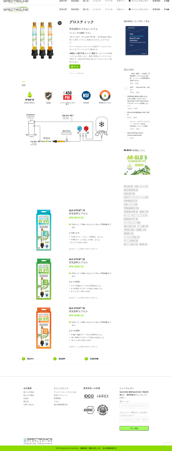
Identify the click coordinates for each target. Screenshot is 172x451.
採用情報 (30, 2)
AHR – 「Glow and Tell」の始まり (140, 88)
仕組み (26, 398)
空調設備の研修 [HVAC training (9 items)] (131, 212)
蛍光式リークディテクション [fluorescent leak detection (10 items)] (136, 197)
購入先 (22, 2)
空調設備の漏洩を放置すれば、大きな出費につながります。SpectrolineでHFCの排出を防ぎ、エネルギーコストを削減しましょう (138, 101)
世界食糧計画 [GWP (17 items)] (130, 201)
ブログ (56, 401)
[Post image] (126, 74)
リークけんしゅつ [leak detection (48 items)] (132, 222)
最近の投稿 (129, 69)
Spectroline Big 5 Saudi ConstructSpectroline (135, 134)
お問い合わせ (151, 2)
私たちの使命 (28, 392)
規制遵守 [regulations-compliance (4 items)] (128, 233)
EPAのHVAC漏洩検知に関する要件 (138, 114)
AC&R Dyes (80, 73)
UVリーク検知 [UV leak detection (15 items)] (130, 244)
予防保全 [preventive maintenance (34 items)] (129, 230)
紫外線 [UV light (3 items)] (143, 244)
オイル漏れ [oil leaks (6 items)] (143, 226)
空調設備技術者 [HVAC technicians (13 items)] (131, 208)
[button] (60, 23)
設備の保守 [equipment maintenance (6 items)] (129, 194)
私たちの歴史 (28, 395)
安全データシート (61, 395)
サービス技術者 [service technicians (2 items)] (131, 241)
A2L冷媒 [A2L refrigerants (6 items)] (128, 186)
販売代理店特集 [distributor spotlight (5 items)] (131, 190)
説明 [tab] (23, 85)
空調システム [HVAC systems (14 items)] (130, 204)
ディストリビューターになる (65, 392)
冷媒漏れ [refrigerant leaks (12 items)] (141, 230)
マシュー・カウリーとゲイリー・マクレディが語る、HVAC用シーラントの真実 (140, 124)
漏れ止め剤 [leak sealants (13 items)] (129, 226)
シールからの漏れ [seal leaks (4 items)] (131, 237)
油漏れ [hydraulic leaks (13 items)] (144, 212)
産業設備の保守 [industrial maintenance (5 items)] (131, 219)
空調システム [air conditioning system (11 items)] (141, 186)
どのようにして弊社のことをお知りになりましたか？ (134, 413)
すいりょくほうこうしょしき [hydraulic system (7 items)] (135, 215)
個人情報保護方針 (61, 405)
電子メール (125, 401)
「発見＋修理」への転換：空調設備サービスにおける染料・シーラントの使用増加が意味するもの (140, 77)
